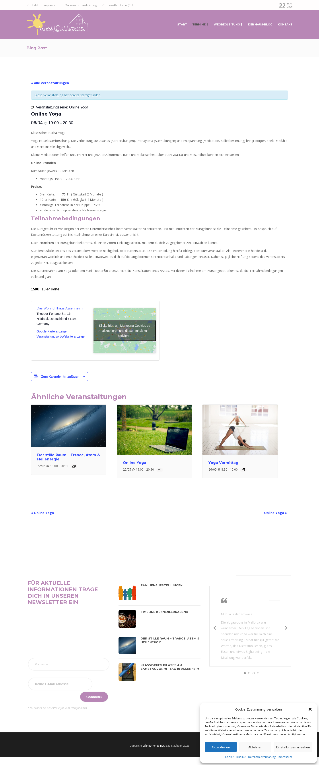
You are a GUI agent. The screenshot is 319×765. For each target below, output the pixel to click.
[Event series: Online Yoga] (159, 470)
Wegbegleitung (227, 24)
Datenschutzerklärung (262, 757)
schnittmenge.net (153, 746)
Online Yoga (134, 463)
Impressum (285, 757)
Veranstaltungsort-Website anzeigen (61, 336)
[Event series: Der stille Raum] (74, 466)
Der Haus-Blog (260, 24)
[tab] (129, 572)
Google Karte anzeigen (52, 331)
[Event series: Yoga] (243, 469)
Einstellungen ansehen (293, 747)
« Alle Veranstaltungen (50, 83)
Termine (199, 24)
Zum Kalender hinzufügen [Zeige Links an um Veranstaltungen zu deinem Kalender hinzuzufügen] (60, 376)
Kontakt (32, 5)
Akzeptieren (221, 747)
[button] (310, 709)
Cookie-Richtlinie (235, 757)
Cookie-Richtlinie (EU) (118, 5)
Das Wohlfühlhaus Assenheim (60, 308)
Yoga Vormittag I (224, 463)
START (182, 24)
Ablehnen (255, 747)
